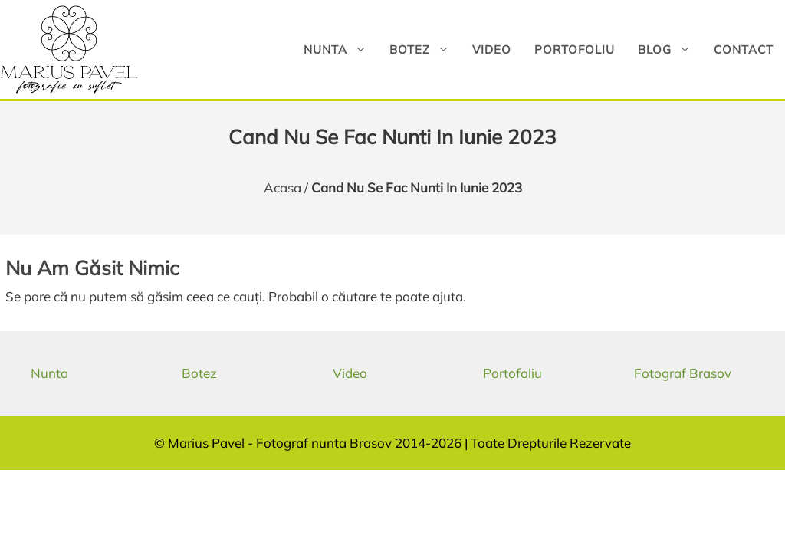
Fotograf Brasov (682, 373)
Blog (670, 49)
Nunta (341, 49)
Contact (744, 49)
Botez (425, 49)
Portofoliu (574, 49)
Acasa (282, 187)
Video (491, 49)
